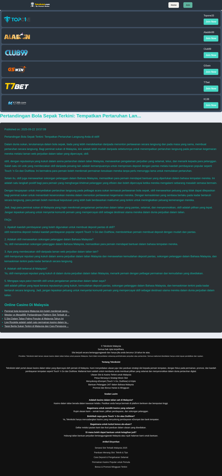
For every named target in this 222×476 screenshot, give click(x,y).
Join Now (211, 21)
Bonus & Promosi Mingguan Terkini (111, 467)
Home (174, 5)
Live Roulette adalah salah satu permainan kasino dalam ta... (36, 322)
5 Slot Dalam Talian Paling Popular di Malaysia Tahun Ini (34, 318)
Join (188, 5)
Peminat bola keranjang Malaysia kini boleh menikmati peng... (36, 311)
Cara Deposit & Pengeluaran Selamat (111, 457)
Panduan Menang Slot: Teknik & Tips (111, 452)
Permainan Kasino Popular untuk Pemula (111, 462)
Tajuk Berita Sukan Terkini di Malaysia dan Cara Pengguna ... (36, 326)
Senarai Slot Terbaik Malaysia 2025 (111, 448)
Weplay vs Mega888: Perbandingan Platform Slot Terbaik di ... (37, 315)
